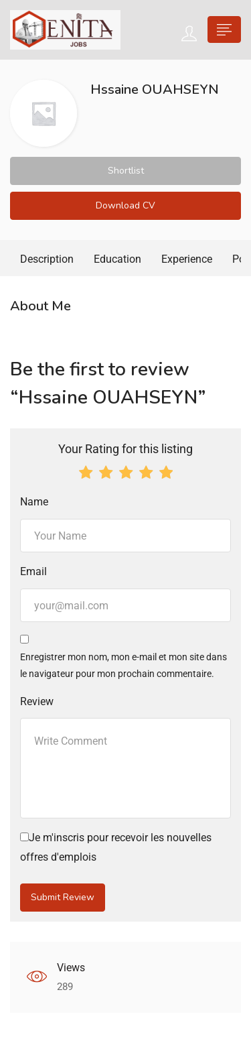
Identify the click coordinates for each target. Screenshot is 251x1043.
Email (33, 571)
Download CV (125, 205)
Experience (186, 259)
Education (117, 259)
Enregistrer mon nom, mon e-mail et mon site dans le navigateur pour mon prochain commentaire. (123, 665)
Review (37, 701)
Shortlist (126, 170)
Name (34, 501)
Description (47, 259)
